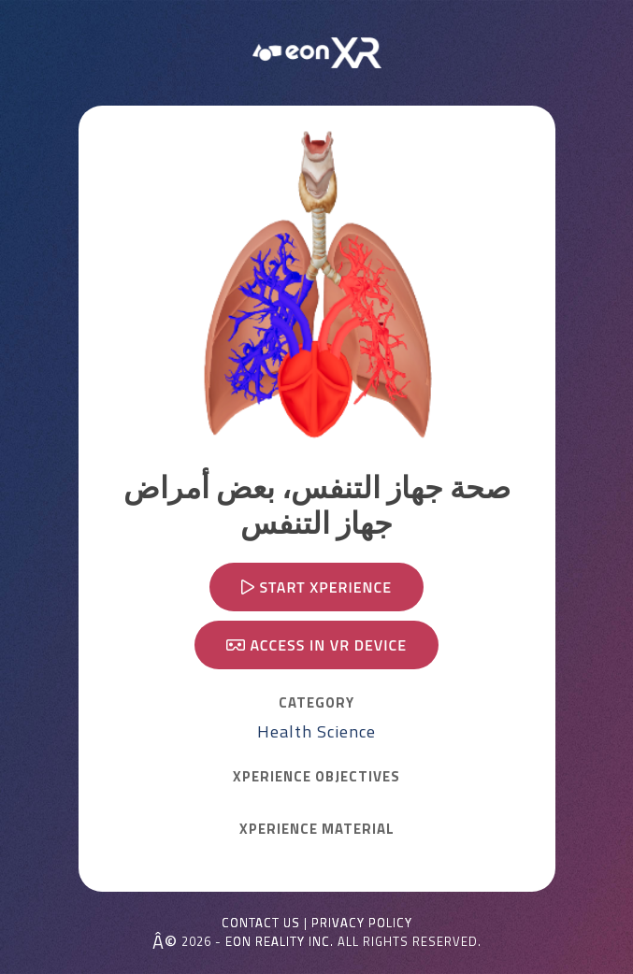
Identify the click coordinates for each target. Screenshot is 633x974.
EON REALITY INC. (279, 941)
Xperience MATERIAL (317, 829)
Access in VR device (316, 645)
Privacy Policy (361, 923)
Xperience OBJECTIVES (316, 776)
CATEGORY (316, 703)
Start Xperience (316, 587)
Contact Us (261, 923)
